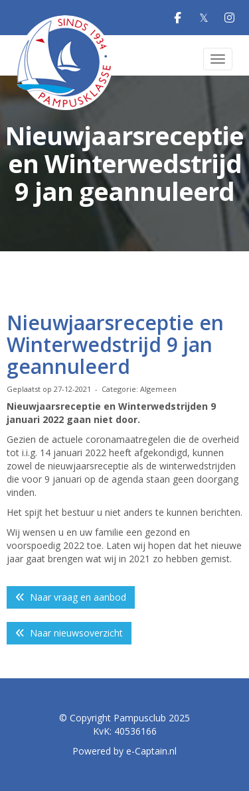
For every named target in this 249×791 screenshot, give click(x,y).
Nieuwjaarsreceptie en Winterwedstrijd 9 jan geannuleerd (115, 344)
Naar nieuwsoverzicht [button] (69, 633)
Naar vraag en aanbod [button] (70, 597)
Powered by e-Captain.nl (124, 751)
